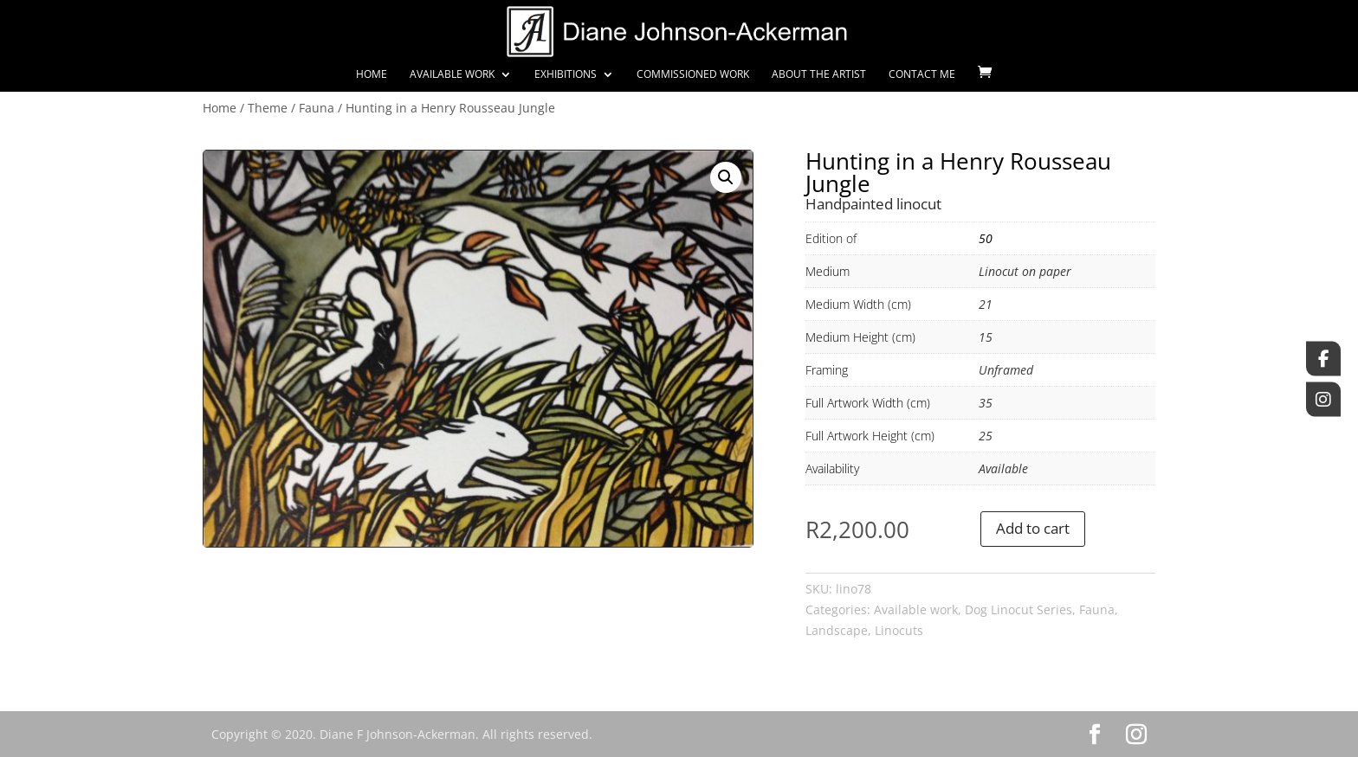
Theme (268, 107)
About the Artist (819, 74)
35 (986, 403)
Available (1003, 468)
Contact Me (922, 74)
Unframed (1006, 370)
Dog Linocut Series (1018, 609)
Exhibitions (565, 74)
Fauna (316, 107)
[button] (725, 177)
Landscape (836, 630)
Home (371, 74)
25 (986, 435)
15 (986, 337)
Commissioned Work (693, 74)
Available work (916, 609)
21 (986, 304)
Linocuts (899, 630)
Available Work (452, 74)
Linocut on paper (1025, 271)
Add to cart (1033, 528)
